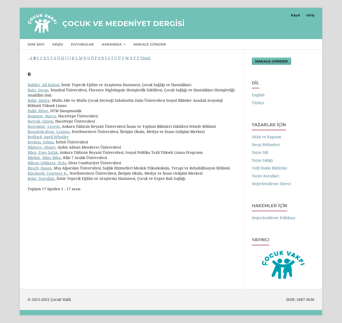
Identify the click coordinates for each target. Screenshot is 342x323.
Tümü (145, 57)
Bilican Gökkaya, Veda (47, 162)
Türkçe (258, 102)
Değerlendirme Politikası (273, 217)
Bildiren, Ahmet (42, 147)
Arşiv (57, 44)
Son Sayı (36, 44)
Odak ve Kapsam (266, 136)
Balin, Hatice (39, 100)
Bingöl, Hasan (40, 168)
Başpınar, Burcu (42, 115)
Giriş (310, 15)
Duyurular (82, 44)
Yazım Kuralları (265, 175)
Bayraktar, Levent (44, 126)
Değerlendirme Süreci (271, 183)
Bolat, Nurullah (41, 178)
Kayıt (295, 15)
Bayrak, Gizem (40, 121)
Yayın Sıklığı (262, 160)
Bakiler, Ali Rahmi (43, 84)
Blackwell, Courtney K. (48, 173)
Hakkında (112, 44)
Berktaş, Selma (41, 142)
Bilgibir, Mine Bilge (44, 157)
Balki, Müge (38, 110)
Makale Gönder (149, 44)
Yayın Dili (260, 152)
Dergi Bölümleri (266, 144)
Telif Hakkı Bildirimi (269, 168)
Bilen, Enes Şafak (43, 152)
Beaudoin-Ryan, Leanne (49, 131)
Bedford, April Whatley (48, 136)
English (258, 94)
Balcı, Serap (38, 89)
